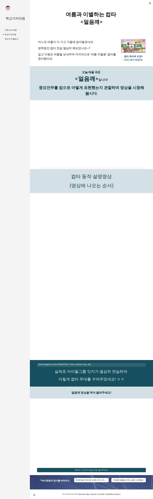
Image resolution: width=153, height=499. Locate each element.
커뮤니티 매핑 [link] (11, 30)
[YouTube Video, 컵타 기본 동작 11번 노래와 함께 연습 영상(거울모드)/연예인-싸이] (119, 339)
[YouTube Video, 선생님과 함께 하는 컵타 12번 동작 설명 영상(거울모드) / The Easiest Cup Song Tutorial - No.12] (63, 297)
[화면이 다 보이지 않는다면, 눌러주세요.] (91, 470)
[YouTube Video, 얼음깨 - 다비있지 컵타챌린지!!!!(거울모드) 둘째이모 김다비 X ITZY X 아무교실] (91, 133)
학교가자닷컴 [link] (10, 34)
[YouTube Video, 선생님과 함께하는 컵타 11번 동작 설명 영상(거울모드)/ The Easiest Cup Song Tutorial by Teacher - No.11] (63, 339)
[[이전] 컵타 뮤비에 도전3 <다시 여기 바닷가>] (91, 480)
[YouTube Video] (63, 256)
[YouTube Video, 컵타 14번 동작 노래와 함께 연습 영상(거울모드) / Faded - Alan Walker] (119, 214)
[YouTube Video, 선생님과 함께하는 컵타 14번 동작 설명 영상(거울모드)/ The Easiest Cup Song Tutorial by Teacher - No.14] (63, 214)
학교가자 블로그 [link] (12, 39)
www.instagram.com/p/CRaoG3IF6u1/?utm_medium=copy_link (64, 364)
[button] (150, 3)
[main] (91, 18)
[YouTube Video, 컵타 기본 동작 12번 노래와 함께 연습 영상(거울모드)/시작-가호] (119, 297)
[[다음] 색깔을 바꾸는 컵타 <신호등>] (129, 480)
